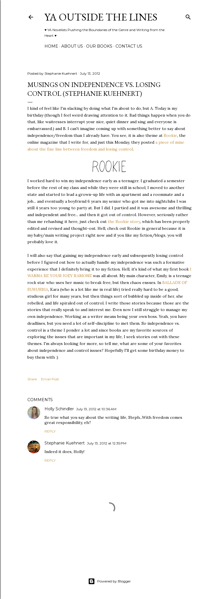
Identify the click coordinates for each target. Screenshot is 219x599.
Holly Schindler (59, 408)
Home (51, 46)
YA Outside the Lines (100, 17)
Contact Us (128, 46)
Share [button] (32, 379)
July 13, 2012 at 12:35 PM (106, 443)
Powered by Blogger (109, 581)
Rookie (170, 135)
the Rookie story (123, 221)
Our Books (99, 46)
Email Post (50, 379)
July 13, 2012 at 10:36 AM (96, 409)
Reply (50, 431)
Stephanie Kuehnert (64, 443)
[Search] (188, 15)
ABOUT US (72, 46)
